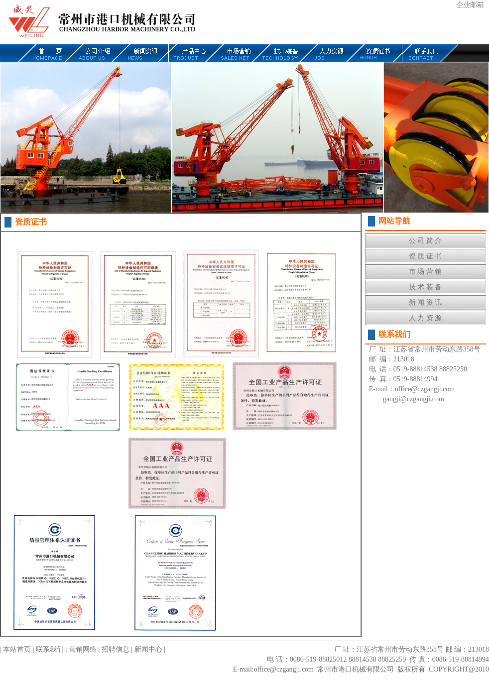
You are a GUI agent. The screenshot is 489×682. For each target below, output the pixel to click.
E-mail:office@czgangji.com (273, 669)
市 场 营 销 (425, 271)
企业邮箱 (470, 4)
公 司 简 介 (425, 240)
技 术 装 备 (425, 287)
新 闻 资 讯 (425, 302)
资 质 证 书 (425, 256)
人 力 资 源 (425, 318)
